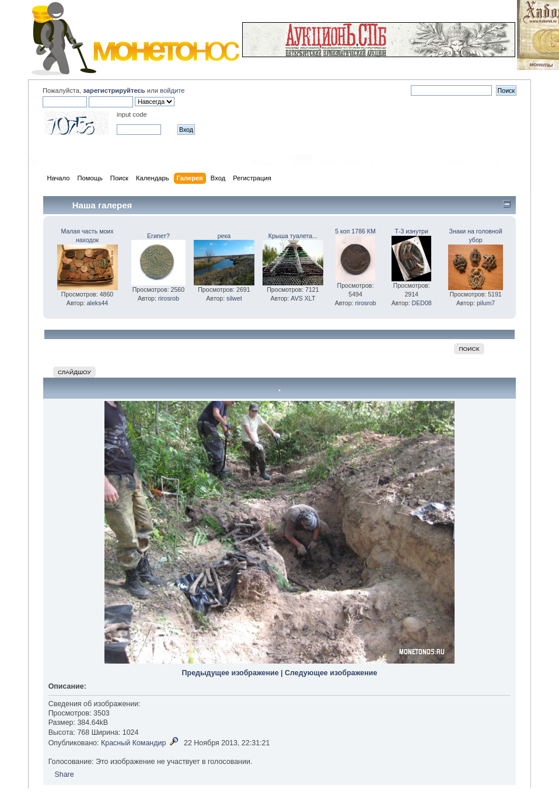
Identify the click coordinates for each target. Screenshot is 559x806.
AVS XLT (303, 298)
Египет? (158, 235)
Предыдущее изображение (230, 673)
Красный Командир (133, 743)
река (224, 235)
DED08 (422, 302)
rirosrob (168, 298)
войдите (172, 90)
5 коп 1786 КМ (355, 231)
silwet (234, 298)
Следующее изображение (331, 673)
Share (64, 774)
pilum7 (486, 302)
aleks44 (98, 302)
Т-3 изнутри (411, 231)
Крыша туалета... (292, 235)
